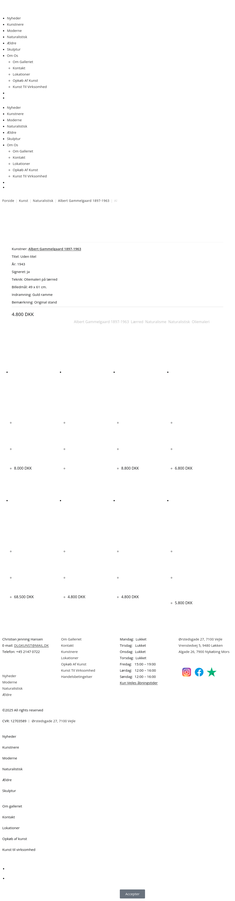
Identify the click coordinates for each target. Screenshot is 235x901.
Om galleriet (12, 806)
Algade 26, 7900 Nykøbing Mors (204, 651)
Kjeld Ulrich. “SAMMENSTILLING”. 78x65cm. (86, 583)
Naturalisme (155, 321)
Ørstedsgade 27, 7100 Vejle (201, 639)
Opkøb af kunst (14, 838)
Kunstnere (15, 24)
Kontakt (19, 68)
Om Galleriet (23, 61)
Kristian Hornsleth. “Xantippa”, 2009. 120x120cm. (31, 583)
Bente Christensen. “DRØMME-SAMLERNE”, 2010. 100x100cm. (195, 454)
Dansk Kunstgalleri (23, 4)
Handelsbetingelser (76, 676)
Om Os (12, 55)
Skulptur (14, 49)
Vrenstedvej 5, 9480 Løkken (201, 645)
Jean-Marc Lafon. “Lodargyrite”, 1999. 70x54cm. (138, 583)
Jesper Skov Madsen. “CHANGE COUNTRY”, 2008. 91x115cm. (140, 454)
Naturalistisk (17, 36)
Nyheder (14, 18)
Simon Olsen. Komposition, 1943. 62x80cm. (85, 454)
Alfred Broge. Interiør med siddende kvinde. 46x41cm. (33, 454)
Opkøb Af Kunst (25, 80)
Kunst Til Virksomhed (30, 86)
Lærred (137, 321)
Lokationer (21, 74)
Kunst (23, 200)
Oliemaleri (201, 321)
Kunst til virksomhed (18, 849)
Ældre (11, 43)
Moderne (14, 30)
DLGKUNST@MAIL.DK (31, 645)
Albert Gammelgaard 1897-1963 (83, 200)
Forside (8, 200)
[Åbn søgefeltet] (9, 94)
